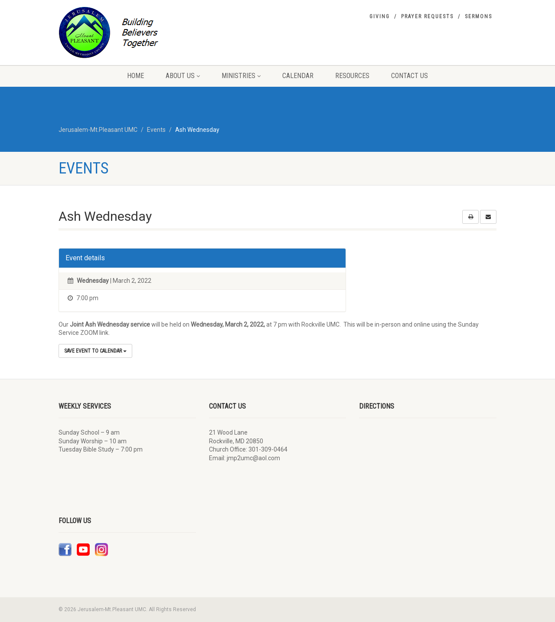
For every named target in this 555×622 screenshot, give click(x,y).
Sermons (478, 16)
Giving (379, 16)
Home (135, 76)
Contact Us (409, 76)
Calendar (297, 76)
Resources (352, 76)
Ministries (241, 76)
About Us (183, 76)
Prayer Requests (427, 16)
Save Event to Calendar (95, 351)
